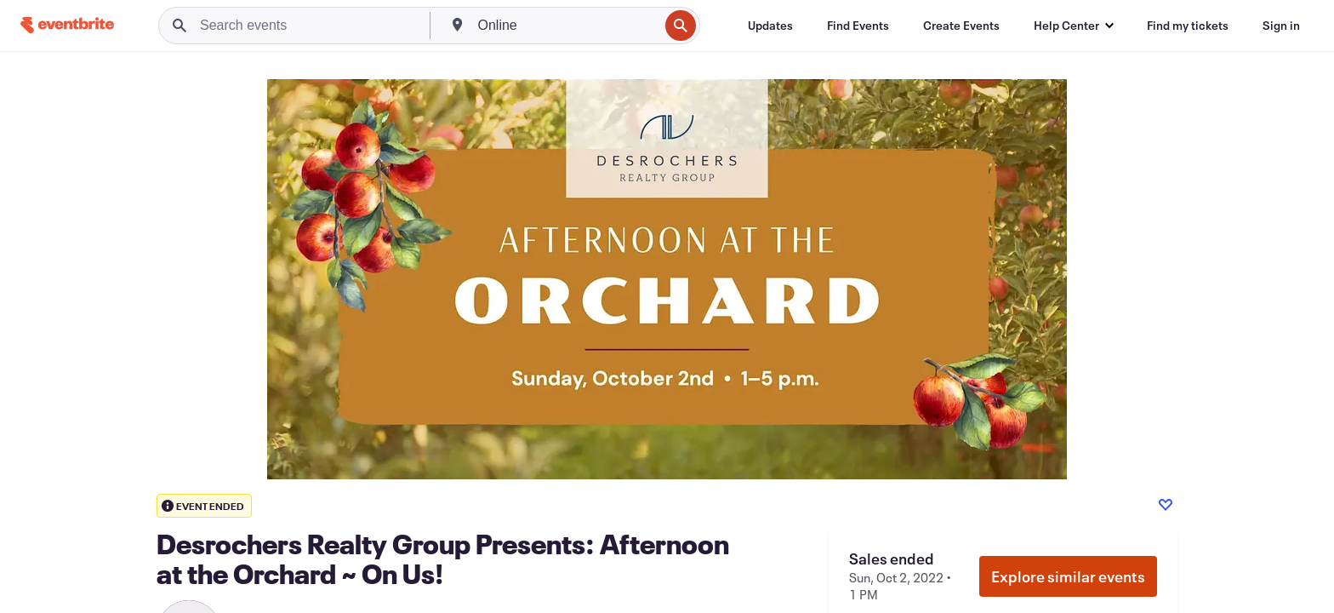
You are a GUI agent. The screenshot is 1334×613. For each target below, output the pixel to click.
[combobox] (567, 25)
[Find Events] (858, 26)
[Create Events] (961, 26)
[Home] (67, 25)
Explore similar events (1068, 576)
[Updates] (770, 26)
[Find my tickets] (1187, 26)
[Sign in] (1281, 26)
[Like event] (1165, 505)
